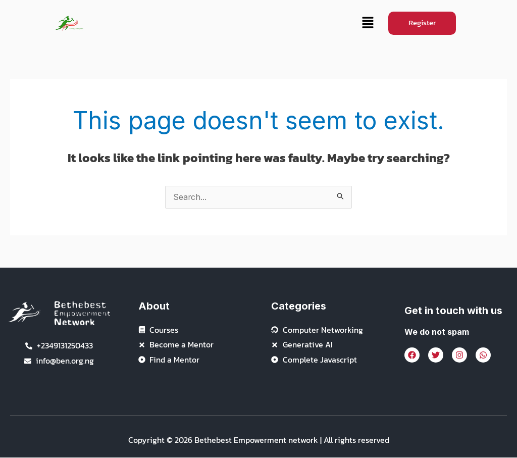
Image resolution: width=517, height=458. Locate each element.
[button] (367, 23)
